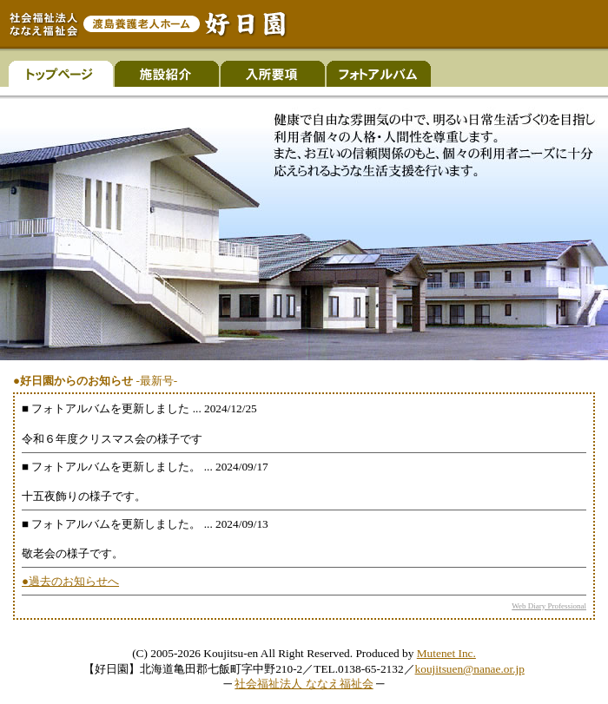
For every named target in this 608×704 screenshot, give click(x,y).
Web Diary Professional (549, 606)
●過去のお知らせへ (70, 581)
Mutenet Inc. (446, 653)
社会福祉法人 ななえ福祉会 (304, 683)
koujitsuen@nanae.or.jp (470, 668)
